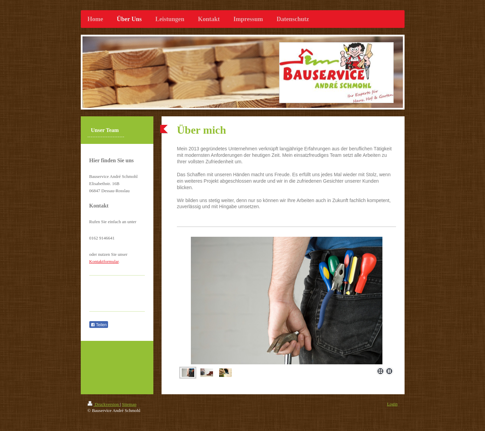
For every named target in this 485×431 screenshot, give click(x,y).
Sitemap (129, 404)
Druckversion (104, 404)
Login (392, 404)
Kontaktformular (104, 261)
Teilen (99, 324)
